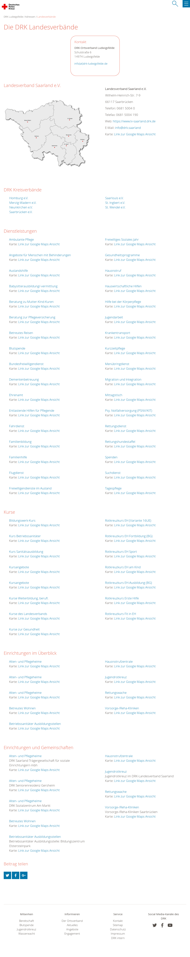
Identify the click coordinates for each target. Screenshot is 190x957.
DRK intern (118, 938)
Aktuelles (72, 925)
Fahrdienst (16, 426)
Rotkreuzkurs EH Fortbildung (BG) (129, 536)
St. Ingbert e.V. (115, 202)
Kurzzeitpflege (115, 348)
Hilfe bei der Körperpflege (123, 302)
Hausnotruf (113, 270)
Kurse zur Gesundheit (24, 629)
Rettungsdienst (115, 426)
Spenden (111, 457)
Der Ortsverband (72, 921)
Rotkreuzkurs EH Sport (121, 551)
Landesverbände (46, 16)
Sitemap (118, 925)
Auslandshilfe (18, 270)
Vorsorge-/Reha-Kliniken (122, 708)
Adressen (30, 16)
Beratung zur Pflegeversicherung (32, 317)
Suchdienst (113, 473)
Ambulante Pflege (21, 239)
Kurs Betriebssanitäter (25, 536)
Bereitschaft (26, 921)
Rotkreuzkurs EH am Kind (123, 567)
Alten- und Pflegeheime (25, 661)
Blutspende (17, 348)
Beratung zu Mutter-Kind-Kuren (31, 302)
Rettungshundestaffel (120, 441)
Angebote (72, 929)
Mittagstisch (113, 395)
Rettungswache (116, 692)
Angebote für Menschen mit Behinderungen (40, 255)
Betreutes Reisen (21, 333)
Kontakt (118, 921)
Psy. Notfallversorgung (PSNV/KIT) (128, 410)
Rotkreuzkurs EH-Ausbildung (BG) (128, 582)
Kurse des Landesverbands (28, 614)
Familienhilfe (18, 457)
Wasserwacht (26, 933)
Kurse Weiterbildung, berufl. (28, 598)
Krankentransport (117, 333)
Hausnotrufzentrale (119, 661)
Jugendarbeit (114, 317)
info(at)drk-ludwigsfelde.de (90, 63)
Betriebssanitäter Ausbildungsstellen (35, 724)
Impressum (118, 933)
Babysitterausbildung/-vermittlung (33, 286)
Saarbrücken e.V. (20, 212)
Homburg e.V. (18, 198)
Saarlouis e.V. (114, 198)
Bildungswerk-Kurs (22, 520)
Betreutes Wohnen (22, 708)
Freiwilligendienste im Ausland (30, 488)
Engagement (72, 933)
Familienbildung (20, 441)
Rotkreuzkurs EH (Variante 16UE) (128, 520)
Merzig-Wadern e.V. (22, 202)
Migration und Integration (123, 379)
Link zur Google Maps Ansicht (135, 134)
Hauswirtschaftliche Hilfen (123, 286)
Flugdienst (16, 473)
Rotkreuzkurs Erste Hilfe (122, 598)
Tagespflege (113, 488)
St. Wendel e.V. (115, 207)
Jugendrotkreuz (116, 677)
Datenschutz (118, 929)
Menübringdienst (117, 364)
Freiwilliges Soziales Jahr (122, 239)
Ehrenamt (16, 395)
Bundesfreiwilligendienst (26, 364)
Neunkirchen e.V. (21, 207)
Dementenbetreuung (24, 379)
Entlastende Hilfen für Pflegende (31, 410)
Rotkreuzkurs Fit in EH (120, 614)
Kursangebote (19, 567)
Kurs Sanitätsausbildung (26, 551)
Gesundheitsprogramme (122, 255)
